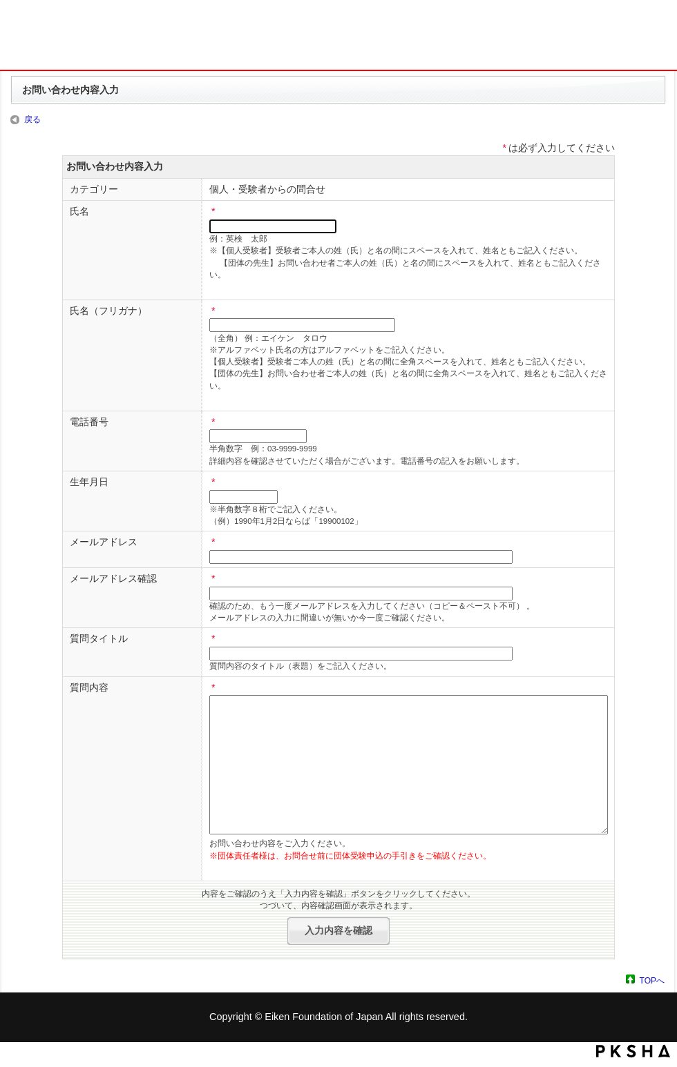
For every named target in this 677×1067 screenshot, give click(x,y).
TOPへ (652, 980)
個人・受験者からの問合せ (267, 189)
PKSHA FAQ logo (633, 1051)
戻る (32, 119)
